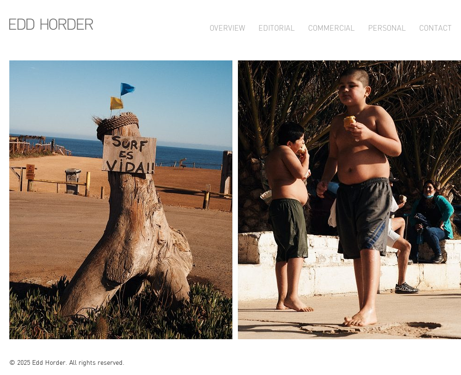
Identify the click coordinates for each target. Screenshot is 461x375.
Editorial (276, 26)
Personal (387, 26)
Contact (435, 26)
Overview (227, 26)
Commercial (331, 26)
